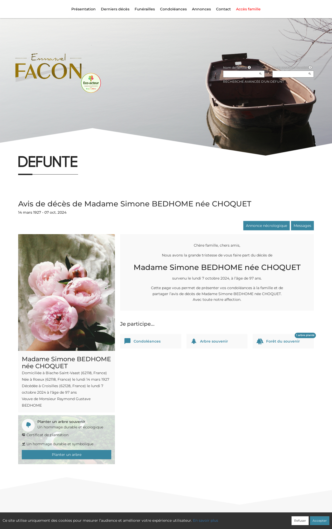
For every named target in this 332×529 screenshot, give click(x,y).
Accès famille (248, 9)
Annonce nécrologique (266, 225)
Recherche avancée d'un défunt (253, 81)
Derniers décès (115, 9)
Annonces (201, 9)
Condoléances (173, 9)
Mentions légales (213, 518)
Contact (223, 9)
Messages (302, 225)
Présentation (83, 9)
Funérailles (145, 9)
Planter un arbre (66, 454)
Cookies (187, 518)
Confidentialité (163, 518)
